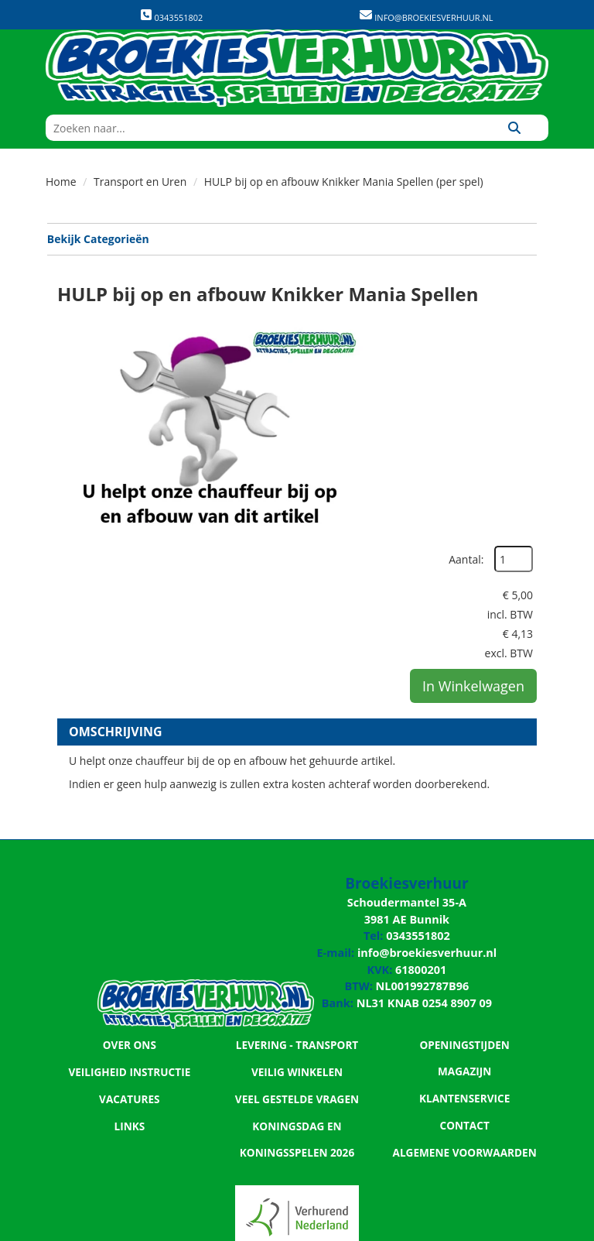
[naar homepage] (297, 68)
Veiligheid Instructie (129, 900)
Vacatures (130, 927)
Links (129, 953)
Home (61, 181)
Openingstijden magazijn (464, 874)
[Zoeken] (514, 128)
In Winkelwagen (473, 473)
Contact (465, 927)
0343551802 (171, 16)
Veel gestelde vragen (296, 927)
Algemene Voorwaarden (465, 953)
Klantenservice (465, 900)
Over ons (129, 874)
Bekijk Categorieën (291, 238)
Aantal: (507, 321)
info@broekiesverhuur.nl (432, 17)
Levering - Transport (297, 874)
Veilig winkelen (296, 900)
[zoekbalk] (263, 128)
